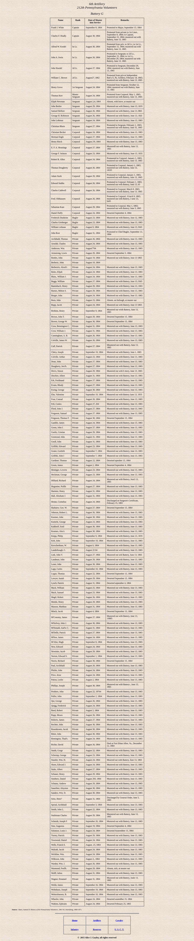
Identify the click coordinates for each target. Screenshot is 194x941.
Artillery (97, 920)
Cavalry (119, 920)
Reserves (97, 929)
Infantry (75, 929)
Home (74, 920)
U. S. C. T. (119, 929)
